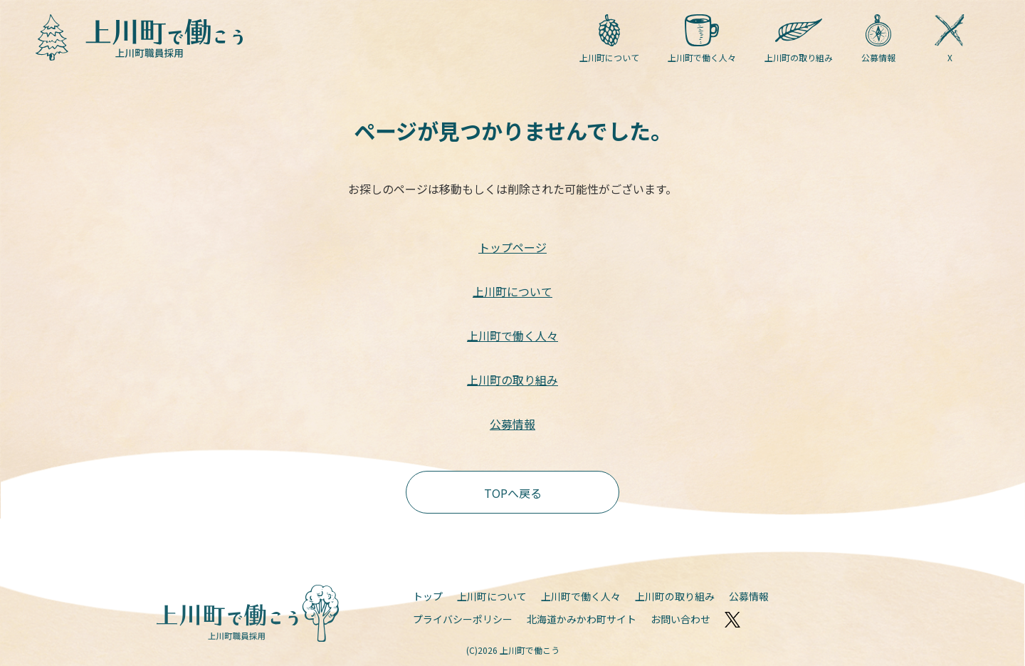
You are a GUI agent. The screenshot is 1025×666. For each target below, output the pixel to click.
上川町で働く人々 (702, 38)
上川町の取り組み (798, 38)
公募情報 (878, 38)
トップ (428, 596)
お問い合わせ (680, 619)
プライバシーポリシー (462, 619)
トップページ (512, 247)
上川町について (609, 38)
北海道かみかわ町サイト (581, 619)
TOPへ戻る (513, 492)
